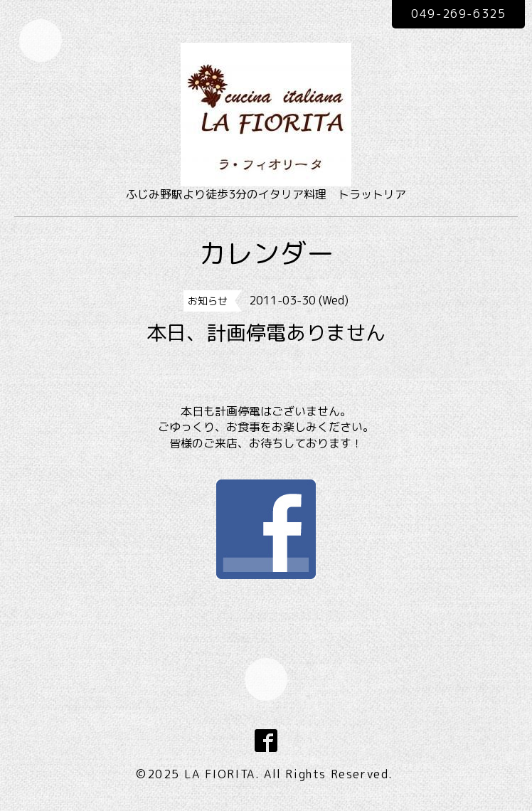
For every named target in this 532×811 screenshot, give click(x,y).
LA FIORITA (219, 774)
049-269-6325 (458, 13)
